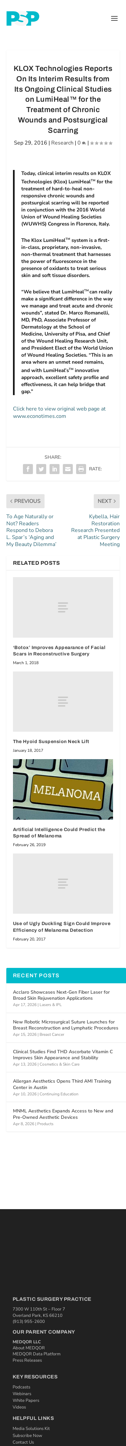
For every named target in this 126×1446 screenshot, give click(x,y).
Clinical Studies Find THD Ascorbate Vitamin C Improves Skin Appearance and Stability (63, 1055)
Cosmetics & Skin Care (59, 1064)
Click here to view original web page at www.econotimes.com (59, 412)
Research (62, 143)
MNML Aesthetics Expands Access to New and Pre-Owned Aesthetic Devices (63, 1114)
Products (45, 1123)
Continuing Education (59, 1094)
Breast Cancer (52, 1034)
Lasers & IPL (51, 1004)
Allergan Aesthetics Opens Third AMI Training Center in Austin (62, 1084)
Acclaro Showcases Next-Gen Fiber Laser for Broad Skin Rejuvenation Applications (61, 995)
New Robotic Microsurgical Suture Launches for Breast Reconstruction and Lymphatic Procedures (65, 1025)
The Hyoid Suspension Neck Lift (51, 741)
